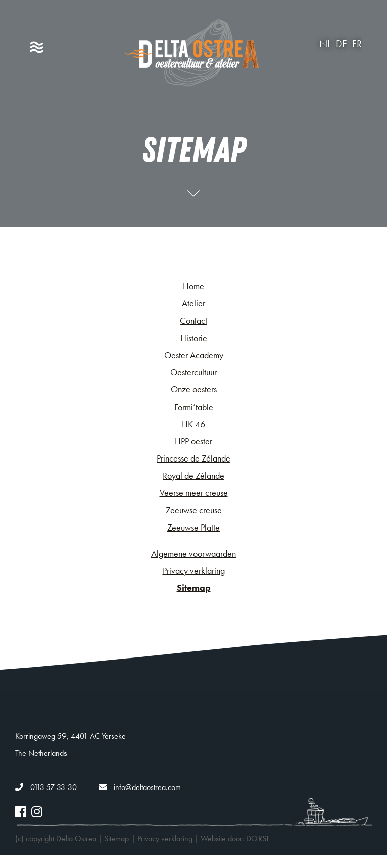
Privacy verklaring (194, 570)
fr (357, 43)
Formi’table (193, 407)
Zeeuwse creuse (194, 510)
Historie (193, 338)
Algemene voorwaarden (193, 553)
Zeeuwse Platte (193, 527)
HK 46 (193, 424)
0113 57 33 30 (46, 787)
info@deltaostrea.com (140, 787)
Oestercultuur (193, 372)
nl (325, 43)
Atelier (193, 303)
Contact (193, 320)
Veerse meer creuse (194, 492)
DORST (257, 838)
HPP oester (193, 441)
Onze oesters (194, 389)
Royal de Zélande (193, 475)
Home (193, 286)
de (341, 43)
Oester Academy (193, 355)
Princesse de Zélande (193, 458)
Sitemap (194, 588)
